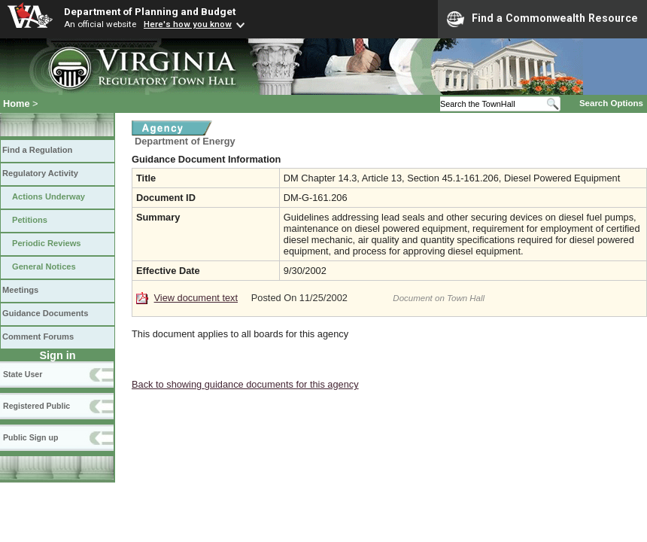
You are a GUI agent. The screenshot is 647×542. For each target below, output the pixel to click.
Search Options (611, 103)
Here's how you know (188, 24)
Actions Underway (48, 196)
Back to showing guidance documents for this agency (245, 384)
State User (22, 374)
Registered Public (36, 405)
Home (16, 103)
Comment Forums (38, 336)
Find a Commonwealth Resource (542, 18)
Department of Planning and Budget (149, 11)
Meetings (20, 289)
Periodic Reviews (46, 243)
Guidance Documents (45, 313)
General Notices (44, 266)
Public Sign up (30, 437)
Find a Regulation (37, 149)
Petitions (29, 219)
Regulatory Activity (40, 173)
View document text (196, 297)
